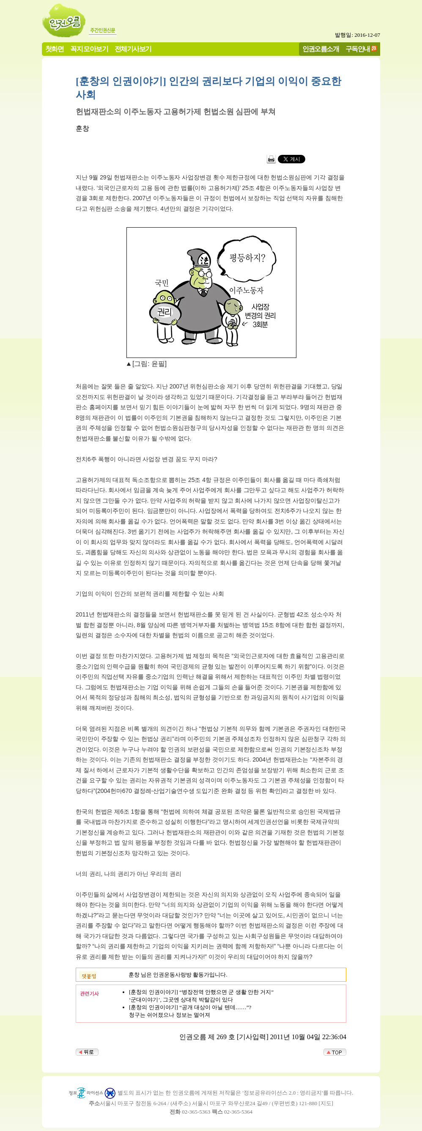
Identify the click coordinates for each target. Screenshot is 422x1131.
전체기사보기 (133, 48)
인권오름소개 (320, 48)
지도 (326, 1103)
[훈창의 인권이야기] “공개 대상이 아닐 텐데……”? (190, 1007)
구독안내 (357, 48)
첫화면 (54, 48)
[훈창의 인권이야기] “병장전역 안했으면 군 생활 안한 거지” (201, 992)
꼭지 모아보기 (89, 48)
